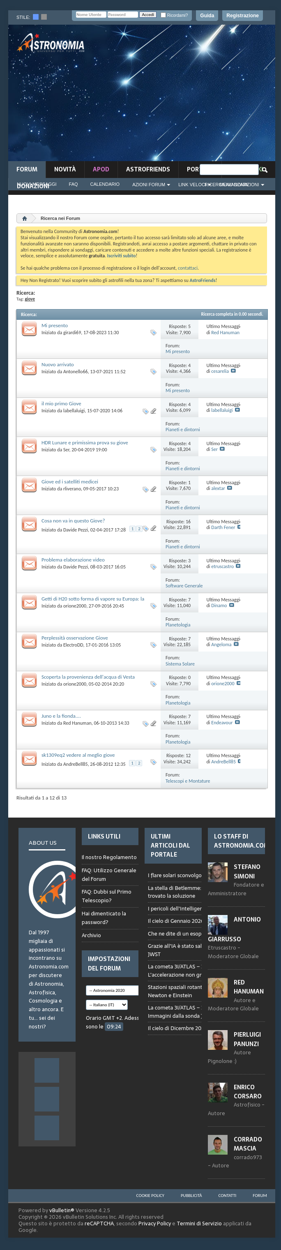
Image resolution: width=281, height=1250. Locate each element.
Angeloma (221, 644)
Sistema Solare (180, 664)
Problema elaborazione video (73, 560)
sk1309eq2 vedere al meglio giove (78, 755)
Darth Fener (223, 527)
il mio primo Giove (61, 403)
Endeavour (222, 723)
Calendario (105, 184)
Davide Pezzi (75, 530)
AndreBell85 (75, 764)
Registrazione (242, 15)
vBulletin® (61, 1210)
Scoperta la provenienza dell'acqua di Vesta (88, 677)
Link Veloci (192, 184)
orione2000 (74, 606)
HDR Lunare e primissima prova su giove (84, 442)
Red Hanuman (225, 332)
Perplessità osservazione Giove (74, 638)
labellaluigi (74, 411)
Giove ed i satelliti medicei (69, 481)
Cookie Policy (150, 1195)
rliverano (72, 489)
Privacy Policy (154, 1223)
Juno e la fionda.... (61, 716)
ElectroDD (73, 645)
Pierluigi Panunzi (247, 1039)
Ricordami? (174, 15)
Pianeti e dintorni (183, 429)
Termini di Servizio (199, 1223)
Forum (26, 169)
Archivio (91, 935)
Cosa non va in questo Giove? (73, 521)
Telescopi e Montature (188, 781)
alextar (218, 488)
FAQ (73, 184)
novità (65, 169)
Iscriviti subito (121, 256)
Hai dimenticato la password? (104, 918)
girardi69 (72, 332)
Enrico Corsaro (248, 1092)
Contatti (228, 1195)
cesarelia (220, 371)
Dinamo (219, 605)
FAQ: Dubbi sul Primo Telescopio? (106, 896)
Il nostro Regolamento (109, 857)
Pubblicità (191, 1195)
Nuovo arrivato (57, 364)
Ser (66, 450)
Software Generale (184, 586)
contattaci (188, 268)
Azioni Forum (148, 184)
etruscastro (222, 566)
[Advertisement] (190, 95)
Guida (207, 15)
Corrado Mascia (248, 1144)
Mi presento (54, 325)
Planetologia (178, 625)
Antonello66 (75, 371)
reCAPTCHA (99, 1223)
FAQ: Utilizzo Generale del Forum (109, 874)
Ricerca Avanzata (226, 184)
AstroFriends (148, 169)
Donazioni (33, 186)
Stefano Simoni (247, 871)
